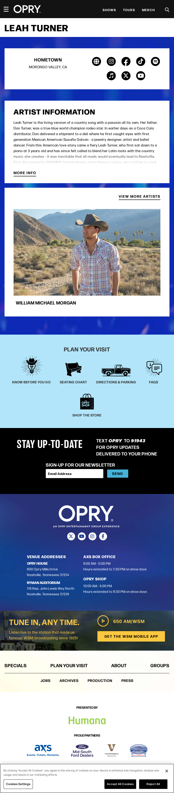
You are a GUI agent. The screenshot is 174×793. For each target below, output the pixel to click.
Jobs (46, 680)
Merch (148, 9)
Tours (129, 9)
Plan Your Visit (69, 665)
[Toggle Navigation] (8, 9)
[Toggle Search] (167, 9)
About (119, 665)
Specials (16, 665)
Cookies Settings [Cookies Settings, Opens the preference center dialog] (18, 784)
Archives (69, 680)
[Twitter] (71, 536)
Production (100, 680)
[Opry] (27, 9)
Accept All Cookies (120, 784)
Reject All (153, 784)
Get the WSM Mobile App (131, 636)
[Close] (167, 771)
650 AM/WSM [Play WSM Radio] (120, 621)
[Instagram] (92, 536)
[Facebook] (103, 536)
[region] (87, 778)
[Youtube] (82, 536)
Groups (159, 665)
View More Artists (139, 197)
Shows (109, 9)
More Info (25, 173)
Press (127, 680)
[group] (87, 259)
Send (117, 473)
